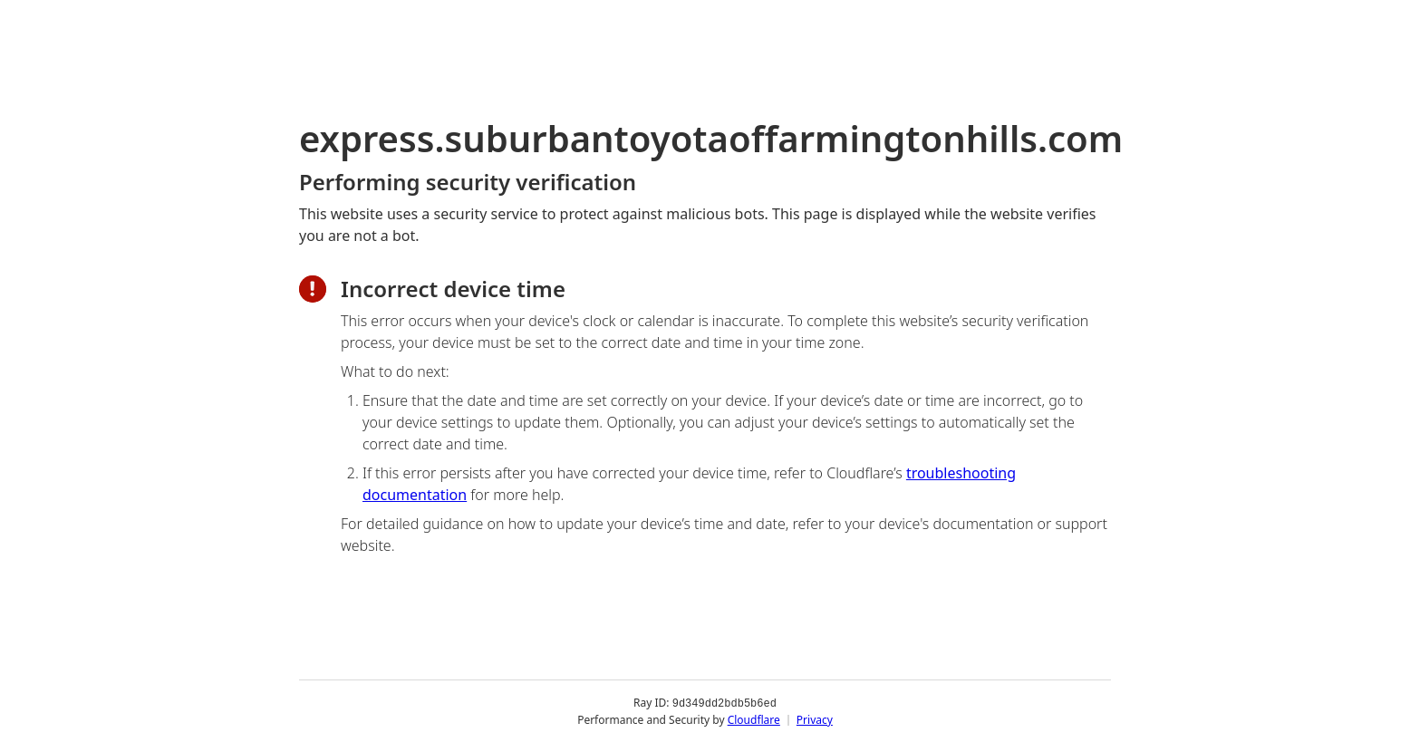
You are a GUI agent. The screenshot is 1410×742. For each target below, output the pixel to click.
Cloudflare (754, 719)
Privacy (815, 719)
